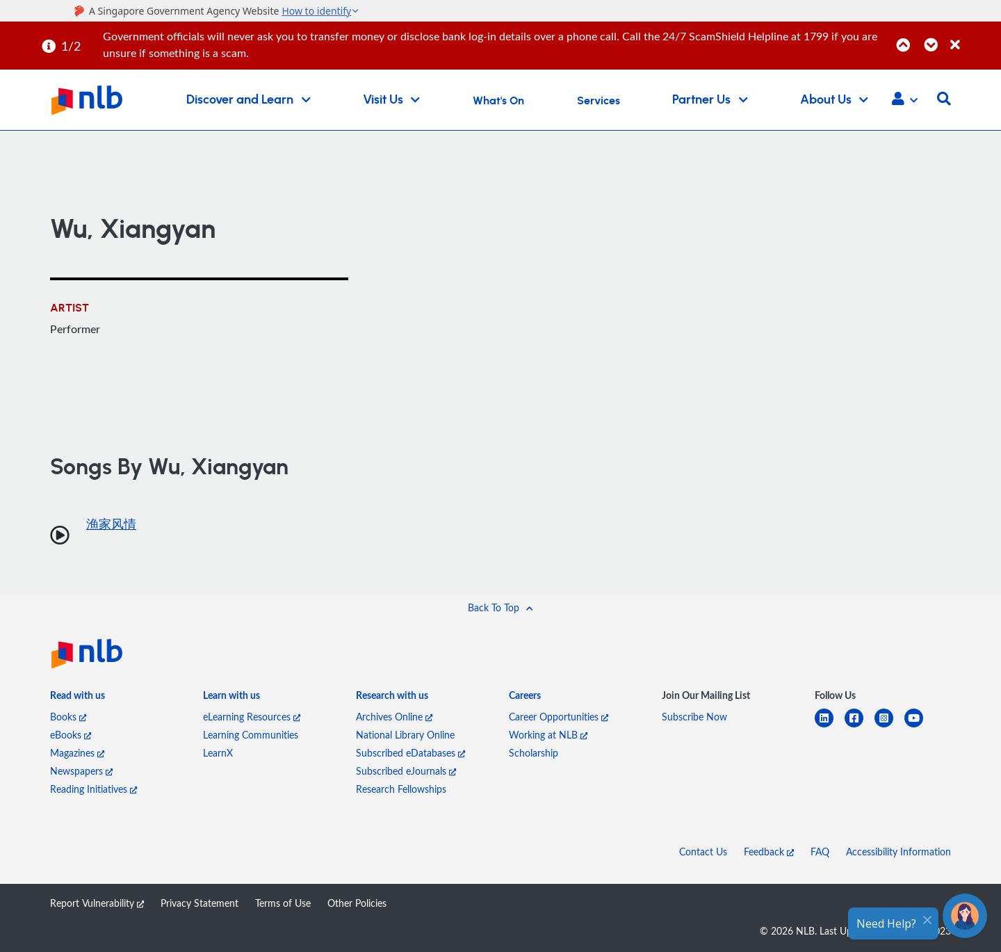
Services (598, 100)
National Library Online (405, 734)
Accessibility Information (898, 851)
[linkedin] (830, 726)
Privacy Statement (199, 903)
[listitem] (77, 698)
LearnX (218, 752)
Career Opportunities (558, 716)
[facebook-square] (859, 726)
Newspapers (81, 770)
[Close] (973, 37)
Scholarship (533, 752)
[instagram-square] (889, 726)
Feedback (769, 851)
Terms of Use (283, 903)
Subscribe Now (694, 716)
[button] (905, 100)
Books (68, 716)
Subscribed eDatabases (410, 752)
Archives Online (394, 716)
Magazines (77, 752)
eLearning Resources (251, 716)
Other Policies (356, 903)
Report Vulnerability (97, 903)
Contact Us (703, 851)
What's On (498, 100)
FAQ (820, 851)
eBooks (70, 734)
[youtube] (919, 726)
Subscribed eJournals (406, 770)
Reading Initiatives (93, 789)
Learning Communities (250, 734)
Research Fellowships (401, 789)
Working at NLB (548, 734)
